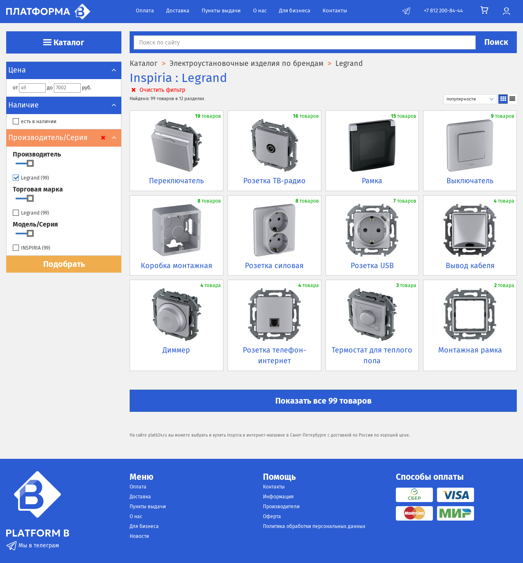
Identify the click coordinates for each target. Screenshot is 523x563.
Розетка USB (372, 265)
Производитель (37, 154)
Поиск (496, 42)
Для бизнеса (294, 10)
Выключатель (469, 180)
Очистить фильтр (157, 89)
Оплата (145, 10)
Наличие (63, 105)
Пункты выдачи (221, 10)
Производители (281, 506)
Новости (139, 536)
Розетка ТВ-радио (274, 180)
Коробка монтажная (176, 265)
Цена (63, 70)
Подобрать (64, 264)
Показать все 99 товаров (323, 401)
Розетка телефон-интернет (274, 355)
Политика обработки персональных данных (314, 526)
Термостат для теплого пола (372, 355)
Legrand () (31, 178)
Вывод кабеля (470, 265)
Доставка (177, 10)
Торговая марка (38, 189)
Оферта (272, 516)
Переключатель (176, 180)
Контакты (335, 10)
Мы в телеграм (32, 545)
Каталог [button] (63, 42)
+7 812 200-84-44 (443, 10)
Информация (278, 497)
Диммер (176, 350)
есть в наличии (34, 121)
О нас (260, 10)
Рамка (372, 180)
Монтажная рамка (470, 350)
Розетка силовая (274, 265)
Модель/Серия (35, 224)
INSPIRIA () (31, 248)
